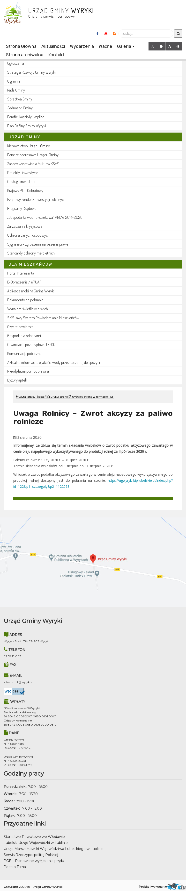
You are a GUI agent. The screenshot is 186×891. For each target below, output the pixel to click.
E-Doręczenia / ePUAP (24, 281)
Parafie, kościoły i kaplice (25, 116)
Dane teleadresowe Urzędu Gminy (33, 154)
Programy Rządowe (22, 208)
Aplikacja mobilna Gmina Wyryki (30, 290)
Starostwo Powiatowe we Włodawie (34, 834)
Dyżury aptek (17, 379)
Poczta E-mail (15, 864)
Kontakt (56, 54)
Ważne (105, 46)
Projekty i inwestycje (22, 172)
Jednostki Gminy (20, 107)
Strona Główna (21, 46)
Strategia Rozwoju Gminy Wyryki (31, 72)
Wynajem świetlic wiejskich (27, 308)
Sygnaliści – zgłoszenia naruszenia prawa (37, 244)
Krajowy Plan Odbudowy (25, 190)
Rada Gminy (16, 89)
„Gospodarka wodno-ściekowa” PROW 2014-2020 (44, 217)
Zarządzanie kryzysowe (24, 226)
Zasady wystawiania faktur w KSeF (33, 163)
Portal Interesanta (20, 273)
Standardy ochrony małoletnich (31, 252)
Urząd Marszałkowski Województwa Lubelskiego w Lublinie (54, 846)
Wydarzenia (82, 46)
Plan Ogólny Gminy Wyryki (26, 125)
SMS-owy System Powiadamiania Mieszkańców (43, 317)
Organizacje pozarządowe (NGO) (31, 344)
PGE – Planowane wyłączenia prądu (34, 858)
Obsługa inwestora (21, 181)
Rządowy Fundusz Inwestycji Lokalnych (36, 199)
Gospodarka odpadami (24, 335)
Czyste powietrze (20, 326)
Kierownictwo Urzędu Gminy (28, 145)
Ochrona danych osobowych (28, 235)
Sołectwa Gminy (19, 98)
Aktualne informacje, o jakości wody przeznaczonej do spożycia (54, 362)
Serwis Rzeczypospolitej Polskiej (31, 852)
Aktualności (53, 46)
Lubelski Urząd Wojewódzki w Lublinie (36, 840)
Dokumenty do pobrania (25, 299)
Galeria (125, 46)
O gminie (13, 81)
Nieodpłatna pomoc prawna (28, 371)
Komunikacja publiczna (24, 353)
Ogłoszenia (15, 63)
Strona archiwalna (24, 54)
